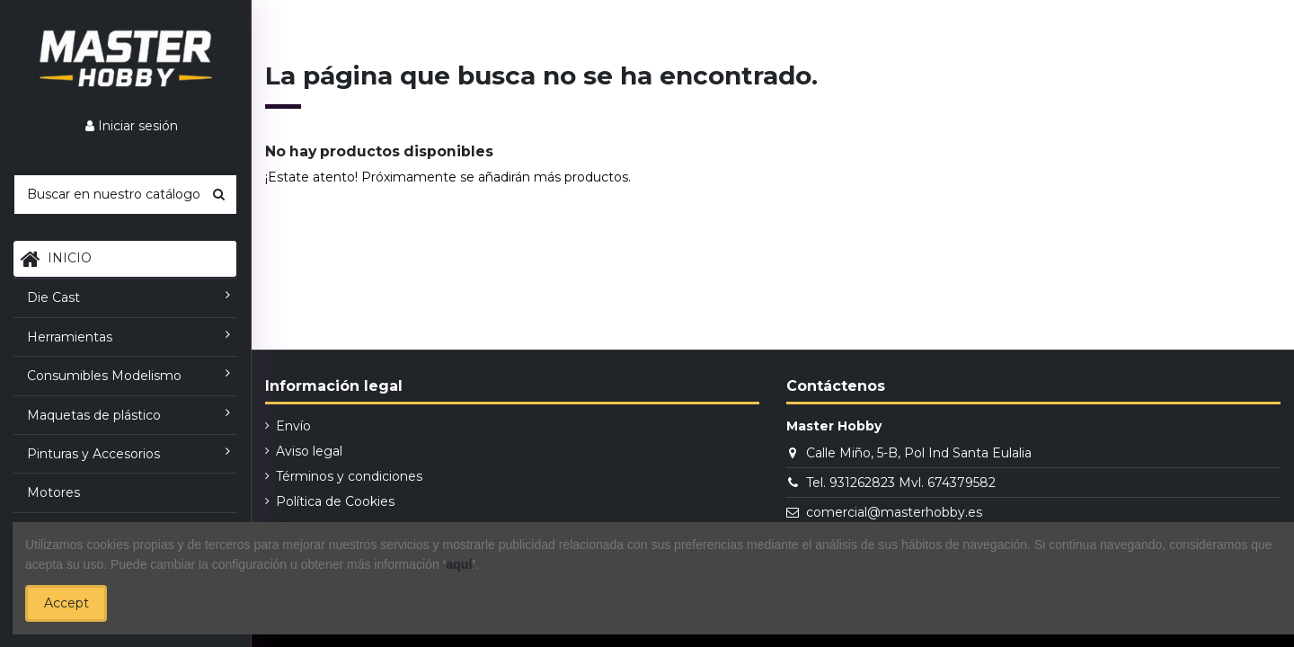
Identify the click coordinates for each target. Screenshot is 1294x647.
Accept (66, 603)
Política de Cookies (335, 501)
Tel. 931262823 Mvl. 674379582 (901, 482)
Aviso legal (309, 451)
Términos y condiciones (349, 476)
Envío (293, 426)
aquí (460, 564)
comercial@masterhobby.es (894, 512)
